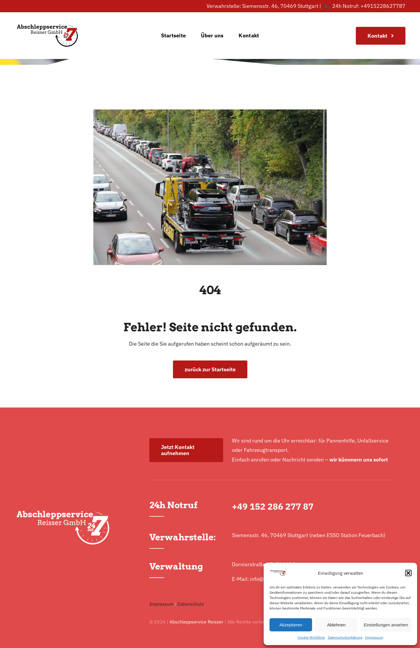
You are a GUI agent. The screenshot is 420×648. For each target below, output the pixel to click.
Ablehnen (336, 624)
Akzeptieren (290, 624)
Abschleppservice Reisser (196, 622)
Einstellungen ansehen (386, 624)
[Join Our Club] (380, 36)
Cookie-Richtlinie (311, 637)
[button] (408, 573)
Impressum (374, 637)
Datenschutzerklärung (345, 637)
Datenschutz (190, 604)
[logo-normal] (47, 14)
